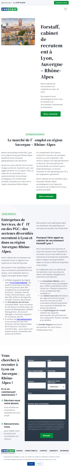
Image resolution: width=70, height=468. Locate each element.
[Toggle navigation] (65, 9)
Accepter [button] (31, 463)
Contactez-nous (61, 3)
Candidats (53, 451)
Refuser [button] (39, 463)
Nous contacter (50, 114)
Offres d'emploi (31, 451)
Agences (19, 451)
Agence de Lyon (6, 3)
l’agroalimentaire (24, 319)
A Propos (43, 451)
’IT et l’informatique (18, 282)
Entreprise (64, 451)
